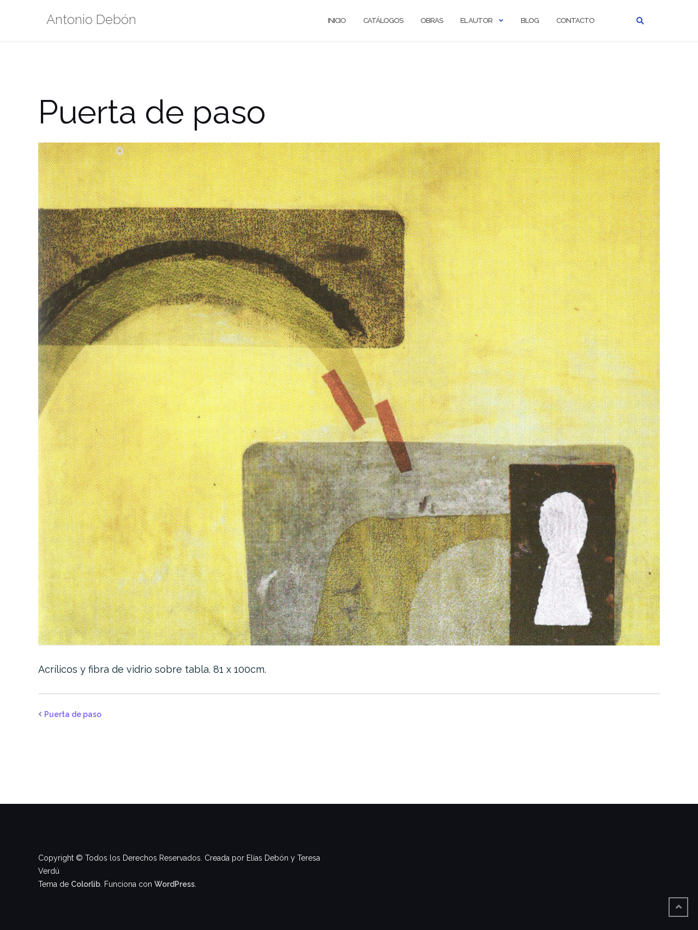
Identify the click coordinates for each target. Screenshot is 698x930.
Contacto (575, 20)
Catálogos (383, 20)
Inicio (337, 20)
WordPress (174, 884)
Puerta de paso (72, 714)
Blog (530, 20)
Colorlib (85, 884)
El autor (476, 20)
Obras (431, 20)
